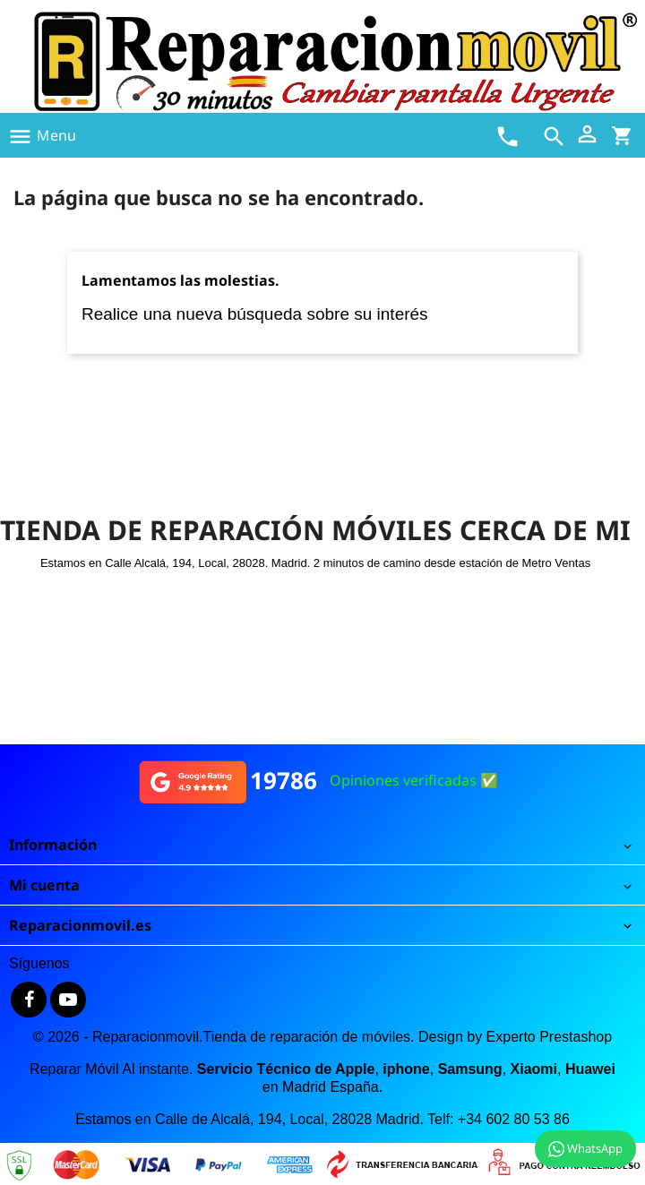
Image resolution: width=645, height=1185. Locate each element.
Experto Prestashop (549, 1036)
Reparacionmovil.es (80, 925)
